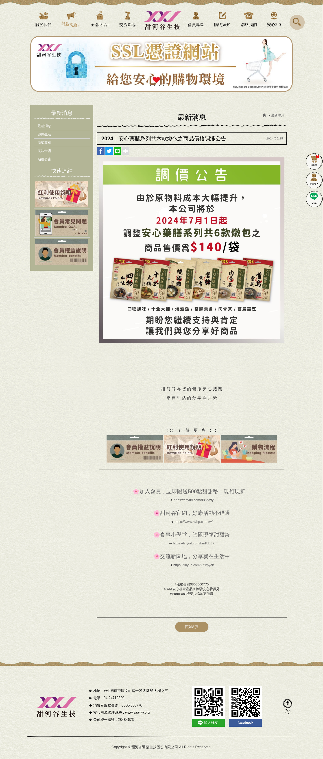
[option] (166, 67)
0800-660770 (132, 708)
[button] (297, 22)
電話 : (98, 700)
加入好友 (211, 725)
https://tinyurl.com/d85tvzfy (194, 503)
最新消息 (45, 129)
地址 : (98, 693)
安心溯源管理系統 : (108, 715)
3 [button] (159, 88)
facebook (245, 725)
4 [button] (164, 88)
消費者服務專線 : (106, 708)
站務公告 (45, 162)
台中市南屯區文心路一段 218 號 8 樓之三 (136, 693)
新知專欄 (45, 146)
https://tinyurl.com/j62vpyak (193, 568)
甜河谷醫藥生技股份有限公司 (161, 21)
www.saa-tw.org (137, 715)
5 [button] (168, 88)
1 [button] (150, 88)
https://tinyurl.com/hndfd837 (193, 546)
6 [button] (172, 88)
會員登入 (314, 178)
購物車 (314, 159)
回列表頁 (192, 629)
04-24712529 (114, 700)
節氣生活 (45, 137)
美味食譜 (45, 154)
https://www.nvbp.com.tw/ (194, 525)
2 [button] (155, 88)
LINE (314, 197)
